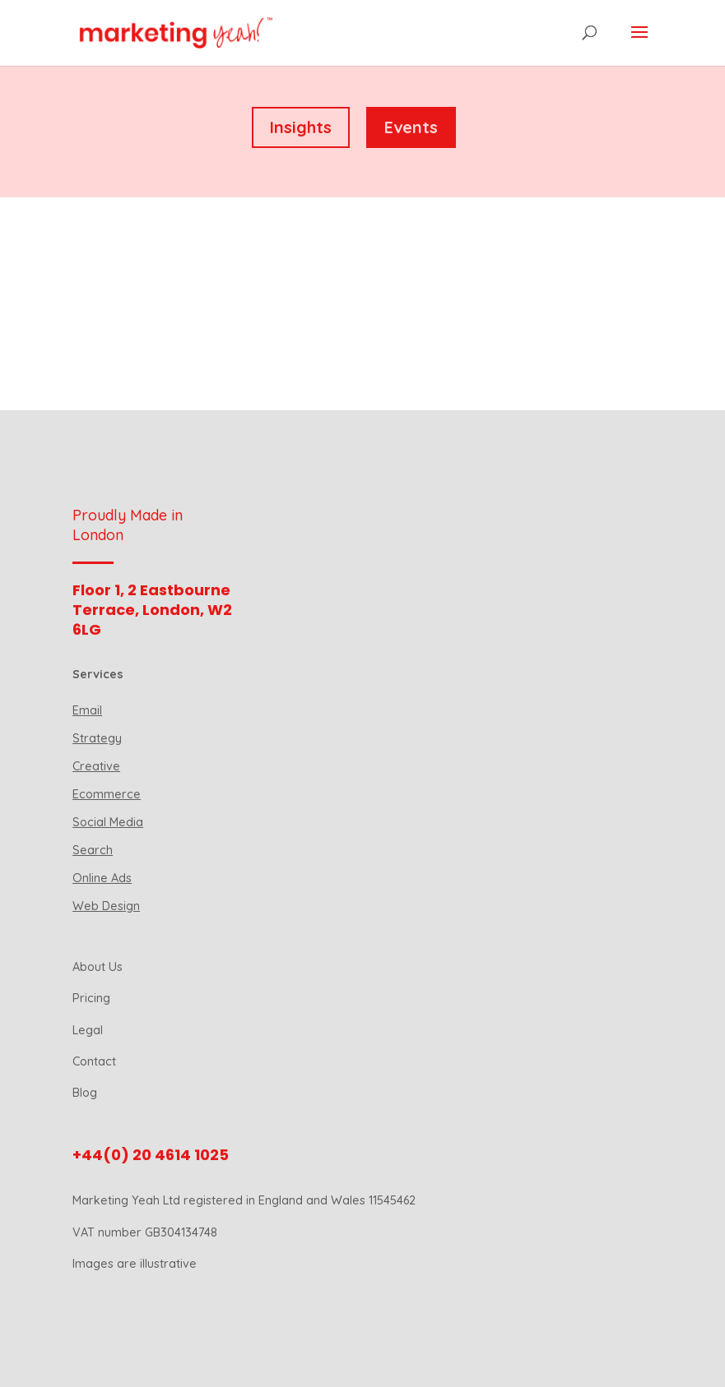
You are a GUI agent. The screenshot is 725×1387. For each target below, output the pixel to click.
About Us (97, 966)
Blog (84, 1092)
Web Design (106, 906)
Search (92, 850)
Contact (94, 1061)
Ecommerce (106, 794)
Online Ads (102, 878)
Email (87, 710)
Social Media (107, 822)
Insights (301, 127)
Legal (87, 1030)
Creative (96, 766)
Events (411, 127)
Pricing (91, 998)
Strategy (97, 738)
